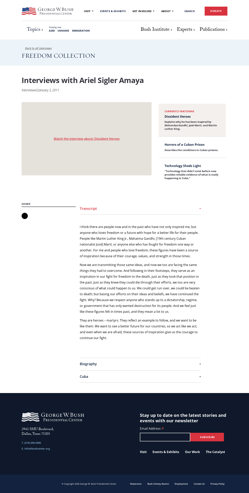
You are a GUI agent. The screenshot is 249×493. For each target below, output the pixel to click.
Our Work (192, 452)
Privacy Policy (217, 483)
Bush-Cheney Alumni (158, 483)
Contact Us (199, 483)
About (167, 11)
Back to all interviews (37, 48)
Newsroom (136, 483)
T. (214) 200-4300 (31, 442)
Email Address (152, 429)
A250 (52, 30)
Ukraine (63, 30)
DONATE (216, 11)
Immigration (81, 30)
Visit (88, 11)
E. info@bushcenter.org (36, 448)
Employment (181, 483)
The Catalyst (215, 452)
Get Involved (143, 11)
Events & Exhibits (113, 11)
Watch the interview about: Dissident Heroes (87, 139)
